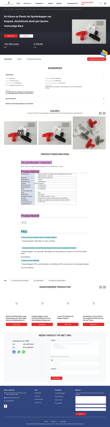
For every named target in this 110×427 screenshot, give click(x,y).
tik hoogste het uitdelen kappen (57, 280)
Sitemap (46, 421)
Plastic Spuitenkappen (60, 393)
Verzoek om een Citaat (96, 59)
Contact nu (56, 378)
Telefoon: (53, 369)
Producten (11, 9)
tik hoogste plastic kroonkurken (20, 280)
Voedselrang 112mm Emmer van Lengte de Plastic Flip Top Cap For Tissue (93, 318)
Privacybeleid (63, 421)
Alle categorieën (58, 403)
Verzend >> (80, 414)
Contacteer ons (38, 402)
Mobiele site (54, 421)
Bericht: (53, 340)
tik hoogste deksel (38, 280)
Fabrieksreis (37, 396)
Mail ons (26, 36)
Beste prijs (11, 36)
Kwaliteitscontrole (39, 399)
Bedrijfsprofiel (38, 393)
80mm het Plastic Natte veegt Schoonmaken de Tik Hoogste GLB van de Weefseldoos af (16, 318)
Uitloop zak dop (19, 9)
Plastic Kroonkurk (59, 396)
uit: (52, 360)
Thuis (5, 9)
